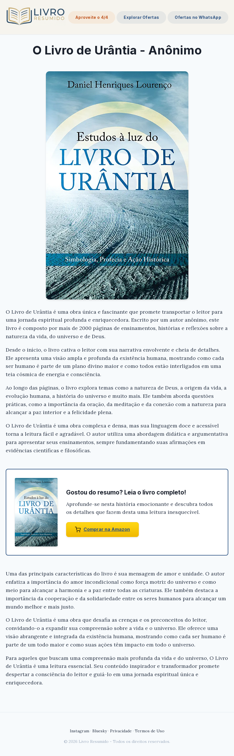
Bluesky (99, 730)
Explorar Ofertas (141, 17)
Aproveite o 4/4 (91, 17)
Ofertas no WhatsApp (198, 17)
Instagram (79, 730)
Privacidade (121, 730)
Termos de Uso (149, 730)
